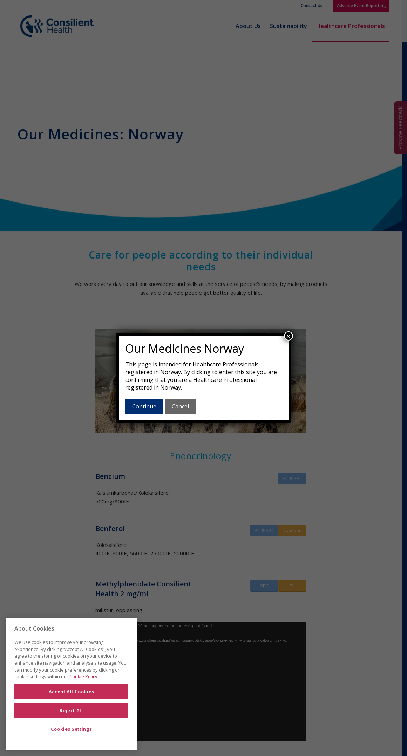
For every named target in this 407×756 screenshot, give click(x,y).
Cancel (180, 406)
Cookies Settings (71, 729)
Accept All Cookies (71, 691)
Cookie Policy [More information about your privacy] (83, 676)
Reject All (71, 710)
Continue (144, 406)
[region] (71, 684)
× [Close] (288, 336)
